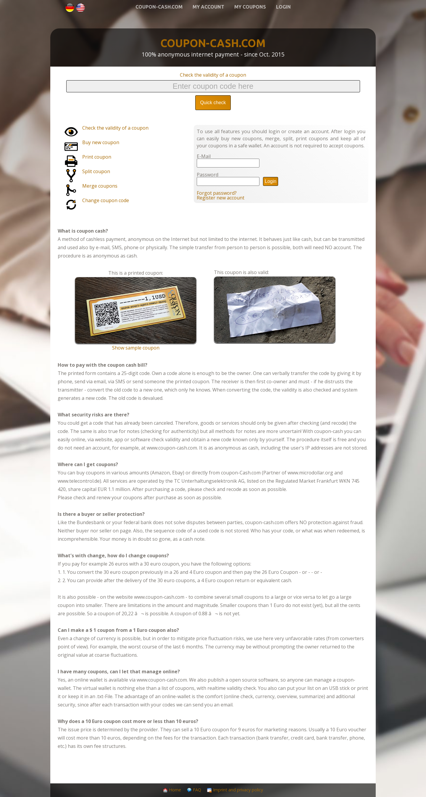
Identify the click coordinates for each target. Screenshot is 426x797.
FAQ (197, 790)
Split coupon (96, 171)
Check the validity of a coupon (213, 75)
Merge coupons (99, 186)
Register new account (220, 197)
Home (175, 790)
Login (283, 6)
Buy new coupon (100, 142)
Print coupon (96, 157)
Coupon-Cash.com (159, 6)
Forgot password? (217, 193)
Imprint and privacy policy (238, 790)
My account (208, 6)
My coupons (250, 6)
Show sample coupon (135, 347)
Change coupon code (105, 200)
